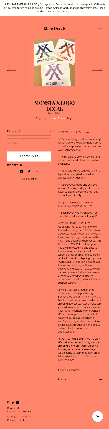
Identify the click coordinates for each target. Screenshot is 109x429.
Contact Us (13, 408)
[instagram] (8, 402)
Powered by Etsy (17, 420)
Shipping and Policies (19, 411)
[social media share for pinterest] (36, 171)
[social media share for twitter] (29, 171)
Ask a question (29, 178)
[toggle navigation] (100, 27)
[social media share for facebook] (21, 171)
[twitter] (13, 402)
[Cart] (97, 416)
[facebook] (17, 402)
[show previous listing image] (15, 70)
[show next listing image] (94, 70)
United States (57, 118)
